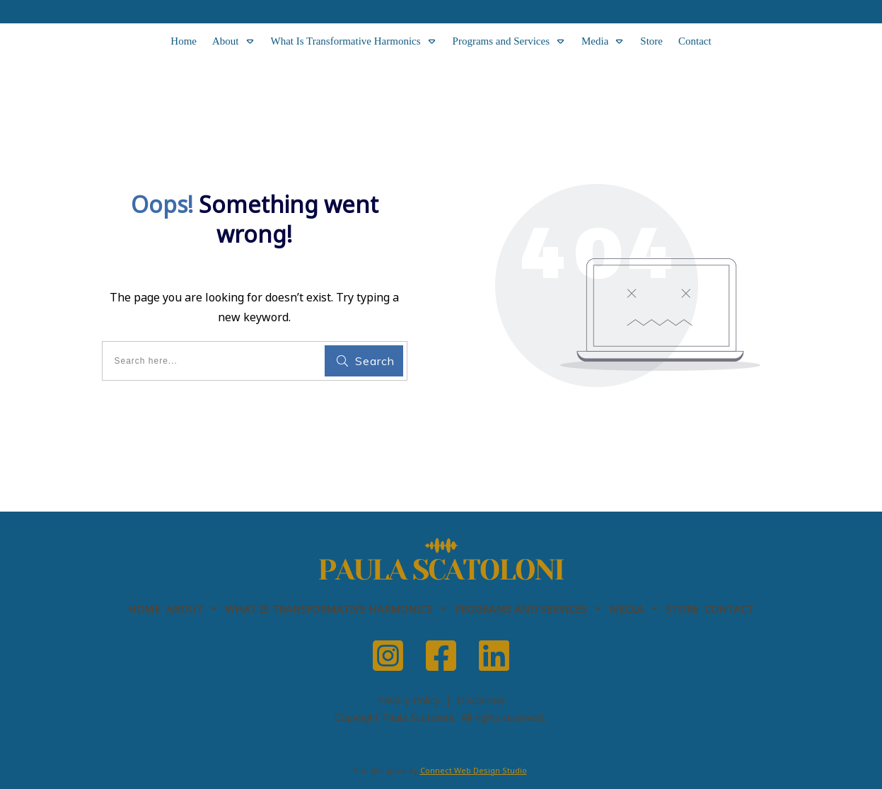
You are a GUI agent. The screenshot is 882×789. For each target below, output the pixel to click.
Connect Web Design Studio (473, 770)
